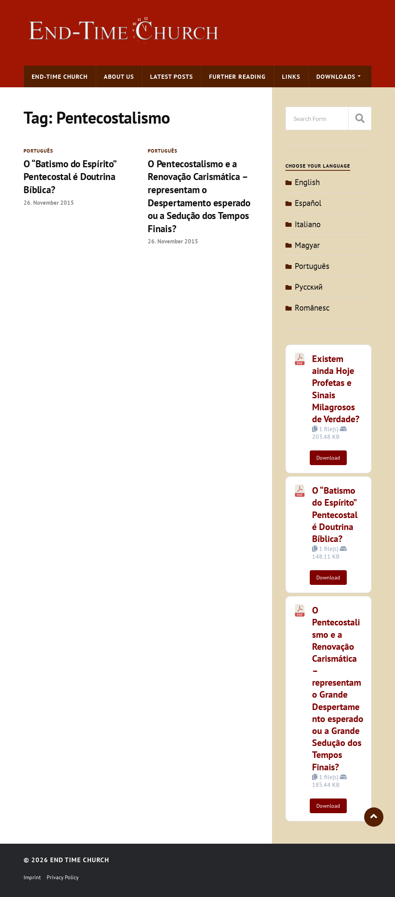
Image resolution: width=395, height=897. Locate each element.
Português (38, 151)
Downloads (335, 76)
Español (308, 203)
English (307, 182)
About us (119, 76)
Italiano (308, 224)
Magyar (307, 245)
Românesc (312, 307)
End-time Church (60, 76)
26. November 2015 (49, 203)
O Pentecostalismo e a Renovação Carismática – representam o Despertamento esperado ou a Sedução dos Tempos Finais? (201, 197)
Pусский (308, 287)
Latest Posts (171, 76)
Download (328, 457)
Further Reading (237, 76)
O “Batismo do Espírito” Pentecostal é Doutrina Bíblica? (72, 177)
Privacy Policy (63, 877)
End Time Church (79, 860)
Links (291, 76)
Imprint (32, 877)
